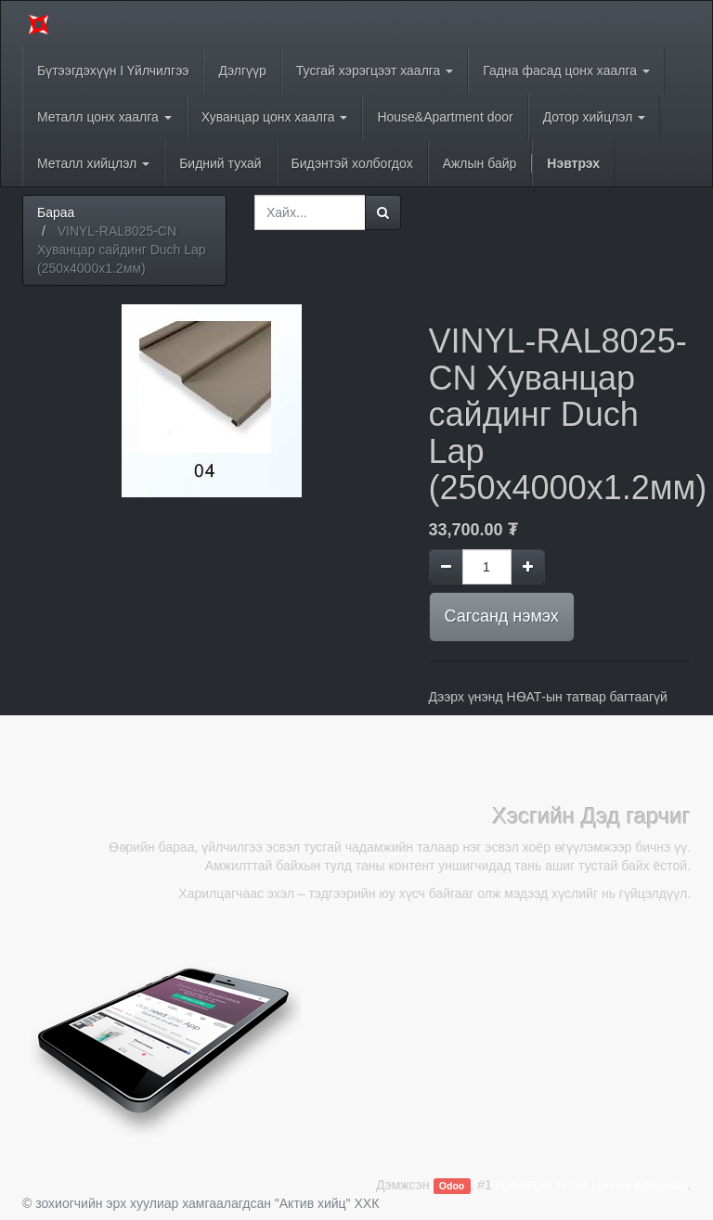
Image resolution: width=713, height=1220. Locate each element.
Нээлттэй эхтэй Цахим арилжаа (591, 1184)
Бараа (55, 212)
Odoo (451, 1185)
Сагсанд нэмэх (502, 616)
